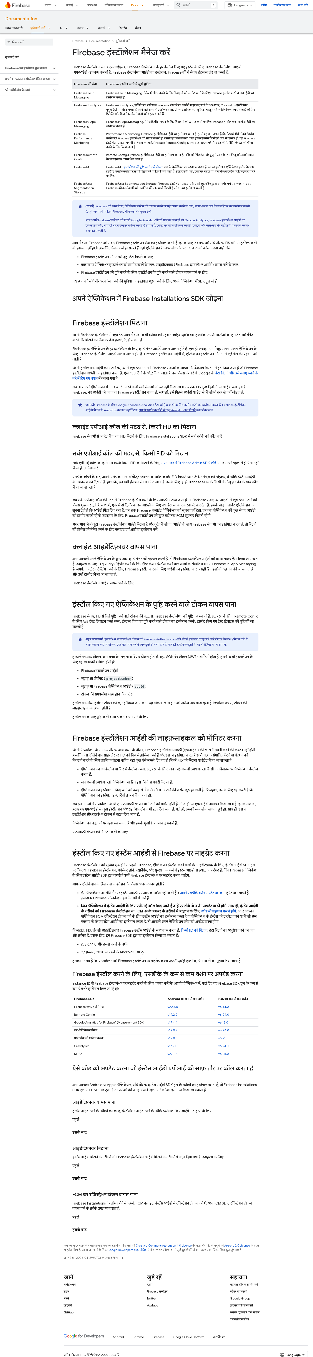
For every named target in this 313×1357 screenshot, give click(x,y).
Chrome (138, 1337)
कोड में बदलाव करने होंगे (218, 911)
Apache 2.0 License (237, 1245)
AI (61, 28)
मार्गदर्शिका (70, 1284)
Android (118, 1337)
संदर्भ (66, 1291)
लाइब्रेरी (68, 1305)
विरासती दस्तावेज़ (239, 1319)
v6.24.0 (223, 1015)
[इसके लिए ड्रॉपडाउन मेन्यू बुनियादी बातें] (50, 28)
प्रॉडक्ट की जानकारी (241, 1305)
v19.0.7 (173, 1030)
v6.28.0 (223, 1054)
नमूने (66, 1298)
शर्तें (65, 1355)
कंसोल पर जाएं (282, 5)
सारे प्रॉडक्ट (219, 1337)
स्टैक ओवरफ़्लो (238, 1291)
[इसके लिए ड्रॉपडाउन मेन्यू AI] (68, 28)
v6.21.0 (223, 1038)
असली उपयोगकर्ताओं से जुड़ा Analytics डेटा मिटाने (167, 410)
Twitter (151, 1298)
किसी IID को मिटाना (194, 930)
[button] (26, 68)
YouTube (152, 1305)
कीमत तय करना (114, 5)
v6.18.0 (223, 1022)
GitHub (68, 1312)
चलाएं (69, 5)
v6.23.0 (223, 1046)
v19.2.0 (173, 1015)
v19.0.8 (173, 1038)
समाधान (92, 5)
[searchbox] (29, 42)
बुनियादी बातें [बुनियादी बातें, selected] (37, 28)
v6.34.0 (223, 1007)
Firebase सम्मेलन (157, 1291)
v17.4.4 (172, 1022)
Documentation (21, 19)
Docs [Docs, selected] (135, 5)
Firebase (78, 41)
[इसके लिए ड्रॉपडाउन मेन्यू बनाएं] (56, 5)
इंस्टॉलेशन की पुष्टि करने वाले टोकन (143, 167)
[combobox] (196, 5)
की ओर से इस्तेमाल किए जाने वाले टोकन (183, 639)
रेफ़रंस (123, 28)
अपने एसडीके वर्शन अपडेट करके (201, 893)
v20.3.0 (173, 1007)
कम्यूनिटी (158, 5)
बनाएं (48, 5)
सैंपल (138, 28)
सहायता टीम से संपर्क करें (244, 1284)
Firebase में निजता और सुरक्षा (129, 211)
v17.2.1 (172, 1046)
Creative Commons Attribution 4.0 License (164, 1245)
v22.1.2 (172, 1054)
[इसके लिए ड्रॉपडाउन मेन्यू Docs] (144, 5)
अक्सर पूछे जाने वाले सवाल (245, 1312)
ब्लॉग (264, 5)
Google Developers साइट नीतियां (127, 1250)
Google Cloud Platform (188, 1337)
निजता (75, 1355)
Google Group (240, 1298)
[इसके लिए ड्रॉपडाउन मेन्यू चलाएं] (78, 5)
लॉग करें (303, 5)
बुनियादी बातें (123, 41)
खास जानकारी (14, 28)
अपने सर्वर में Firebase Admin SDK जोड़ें (188, 463)
